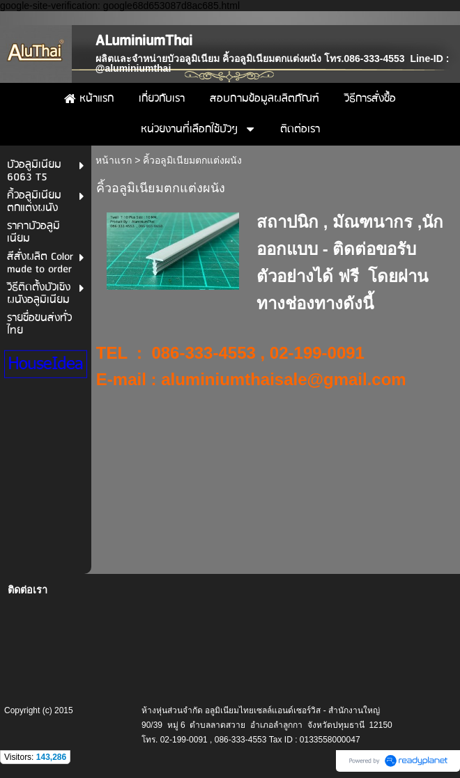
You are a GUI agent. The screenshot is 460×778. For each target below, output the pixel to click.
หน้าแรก (113, 160)
